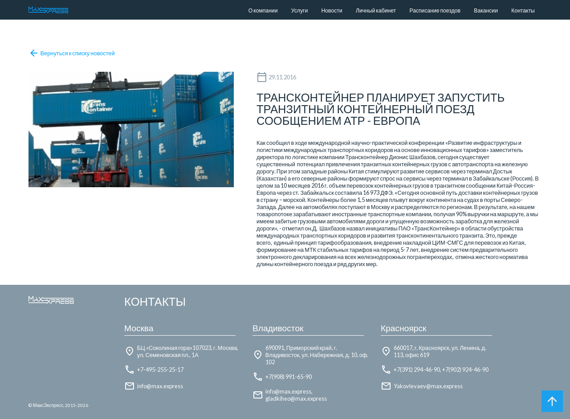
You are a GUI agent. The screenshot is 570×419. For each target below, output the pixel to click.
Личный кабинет (376, 10)
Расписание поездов (434, 10)
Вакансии (486, 10)
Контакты (523, 10)
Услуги (299, 10)
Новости (332, 10)
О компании (263, 10)
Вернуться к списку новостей (71, 53)
